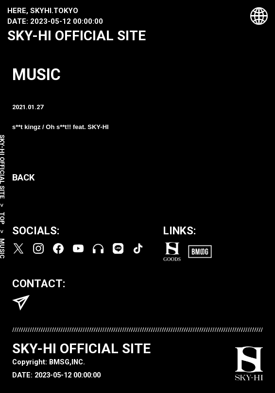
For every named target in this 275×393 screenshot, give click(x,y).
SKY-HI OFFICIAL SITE (76, 36)
